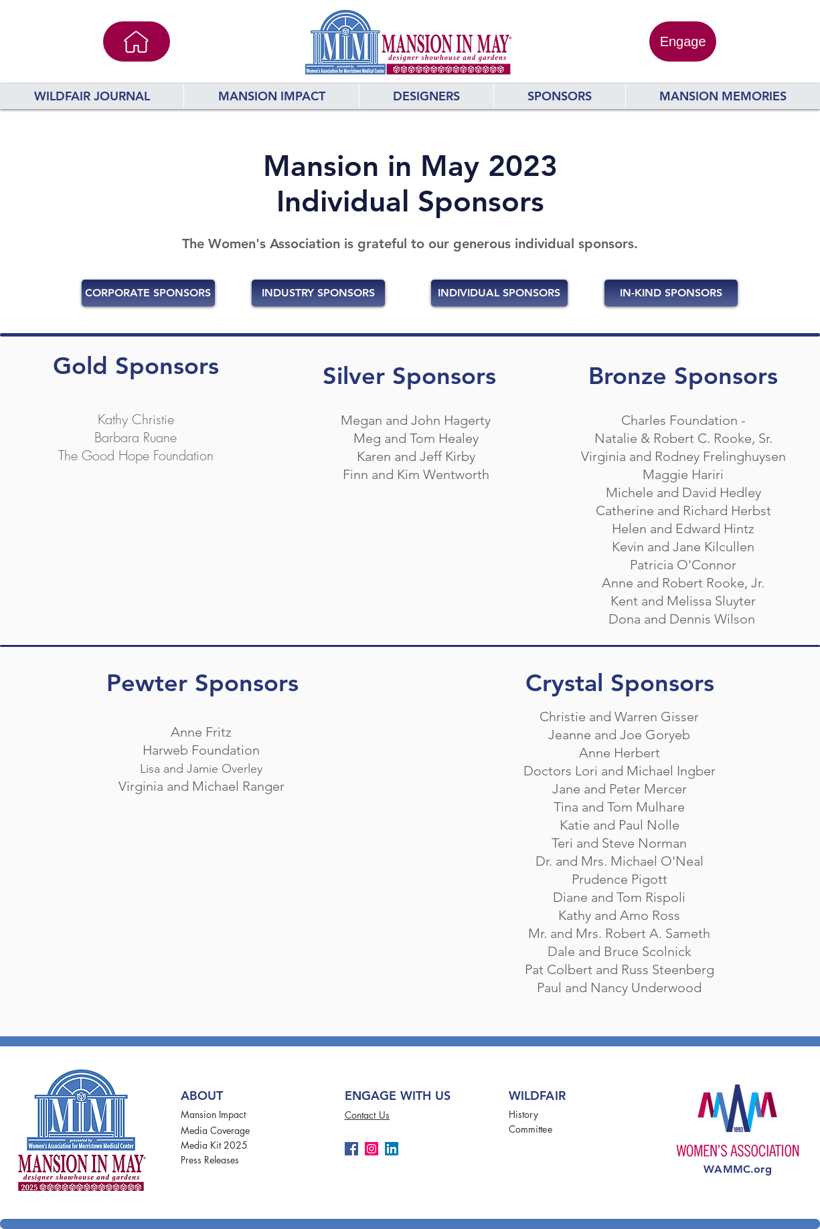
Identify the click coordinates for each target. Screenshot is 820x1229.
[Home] (136, 41)
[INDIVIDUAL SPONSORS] (499, 293)
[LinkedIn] (391, 1148)
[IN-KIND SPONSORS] (671, 293)
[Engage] (682, 41)
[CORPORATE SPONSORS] (148, 293)
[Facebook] (351, 1148)
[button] (426, 96)
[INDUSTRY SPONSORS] (318, 293)
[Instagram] (371, 1148)
